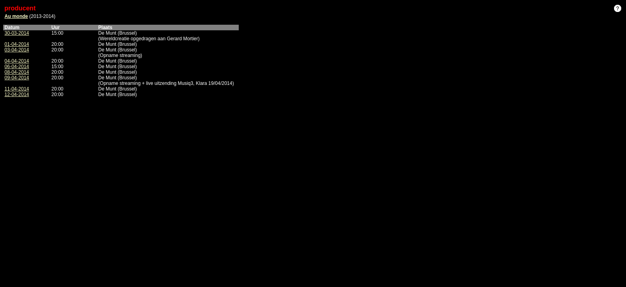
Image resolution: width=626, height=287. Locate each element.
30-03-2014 (16, 33)
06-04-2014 (16, 66)
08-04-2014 (16, 72)
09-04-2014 (16, 78)
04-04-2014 (16, 61)
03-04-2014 (16, 50)
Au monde (16, 16)
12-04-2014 (16, 94)
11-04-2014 (16, 89)
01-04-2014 (16, 44)
